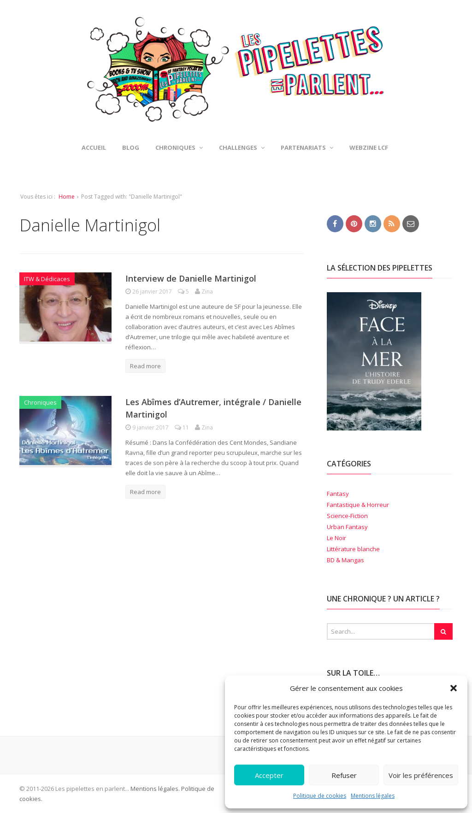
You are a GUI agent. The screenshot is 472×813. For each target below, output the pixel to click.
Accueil (94, 147)
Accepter (269, 775)
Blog (130, 147)
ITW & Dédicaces (47, 279)
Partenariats (307, 147)
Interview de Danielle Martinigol (190, 278)
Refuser (344, 775)
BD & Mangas (345, 560)
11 (182, 427)
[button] (453, 688)
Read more (145, 366)
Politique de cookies (319, 796)
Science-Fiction (347, 516)
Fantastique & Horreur (358, 505)
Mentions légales (373, 796)
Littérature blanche (353, 549)
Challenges (242, 147)
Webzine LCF (368, 147)
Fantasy (338, 493)
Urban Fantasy (347, 527)
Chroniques (179, 147)
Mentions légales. (155, 788)
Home (67, 196)
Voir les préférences (421, 775)
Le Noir (336, 538)
